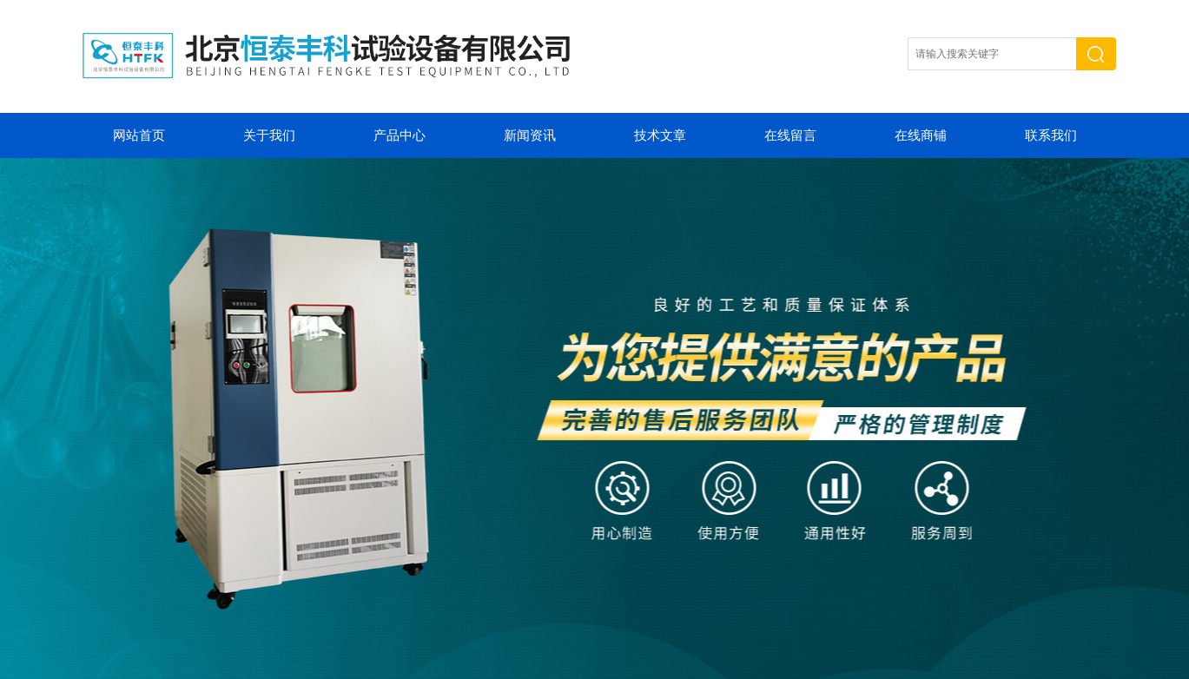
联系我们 (1051, 135)
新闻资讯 (530, 135)
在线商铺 (921, 135)
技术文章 (660, 135)
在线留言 (790, 135)
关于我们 (269, 135)
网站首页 (139, 135)
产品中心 (399, 135)
